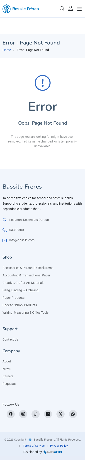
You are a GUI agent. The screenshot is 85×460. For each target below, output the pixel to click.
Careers (7, 376)
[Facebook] (11, 414)
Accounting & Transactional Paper (26, 275)
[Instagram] (23, 414)
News (6, 369)
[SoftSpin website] (53, 451)
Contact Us (10, 339)
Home (6, 50)
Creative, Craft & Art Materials (23, 283)
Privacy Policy (59, 445)
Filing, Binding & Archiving (20, 290)
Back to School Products (19, 305)
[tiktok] (36, 414)
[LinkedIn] (48, 414)
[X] (60, 414)
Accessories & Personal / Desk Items (27, 268)
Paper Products (13, 297)
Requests (9, 383)
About (6, 361)
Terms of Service (34, 445)
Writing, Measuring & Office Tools (25, 312)
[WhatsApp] (73, 414)
